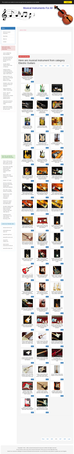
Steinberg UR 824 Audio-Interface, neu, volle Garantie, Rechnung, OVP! (7, 216)
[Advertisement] (8, 134)
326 (54, 65)
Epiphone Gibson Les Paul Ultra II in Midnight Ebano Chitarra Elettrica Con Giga (8, 78)
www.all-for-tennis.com (8, 237)
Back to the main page (24, 56)
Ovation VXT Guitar (7, 180)
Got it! (67, 2)
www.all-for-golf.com (7, 234)
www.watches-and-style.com (7, 231)
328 (63, 65)
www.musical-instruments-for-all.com (8, 245)
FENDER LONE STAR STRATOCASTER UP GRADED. (8, 84)
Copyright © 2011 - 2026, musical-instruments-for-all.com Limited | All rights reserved (37, 447)
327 (59, 65)
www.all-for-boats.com (7, 248)
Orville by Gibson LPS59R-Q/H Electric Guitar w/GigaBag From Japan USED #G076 (8, 71)
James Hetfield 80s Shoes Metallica (7, 54)
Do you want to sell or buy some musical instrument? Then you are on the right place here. (36, 449)
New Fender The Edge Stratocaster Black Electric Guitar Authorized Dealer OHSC (8, 169)
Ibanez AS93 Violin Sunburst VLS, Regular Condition (8, 176)
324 (46, 65)
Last (67, 65)
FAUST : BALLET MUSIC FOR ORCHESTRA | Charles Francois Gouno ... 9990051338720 (8, 95)
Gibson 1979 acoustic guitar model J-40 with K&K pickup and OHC (7, 162)
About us (5, 39)
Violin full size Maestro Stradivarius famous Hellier (8, 102)
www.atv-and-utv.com (7, 227)
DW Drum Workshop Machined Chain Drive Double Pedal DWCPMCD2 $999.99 (7, 185)
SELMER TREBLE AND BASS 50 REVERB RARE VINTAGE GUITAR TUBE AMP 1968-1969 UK (8, 209)
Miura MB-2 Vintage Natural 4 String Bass (7, 190)
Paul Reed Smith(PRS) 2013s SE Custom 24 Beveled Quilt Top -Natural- (8, 59)
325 (50, 65)
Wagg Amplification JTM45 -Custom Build (7, 89)
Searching (5, 36)
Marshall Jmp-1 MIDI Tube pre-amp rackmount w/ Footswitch (7, 196)
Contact (4, 41)
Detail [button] (32, 81)
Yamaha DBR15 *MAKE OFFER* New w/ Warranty (7, 65)
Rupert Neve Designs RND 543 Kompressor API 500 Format (7, 108)
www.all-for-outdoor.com (5, 241)
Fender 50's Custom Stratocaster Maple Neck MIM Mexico (7, 202)
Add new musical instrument (6, 33)
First (41, 65)
